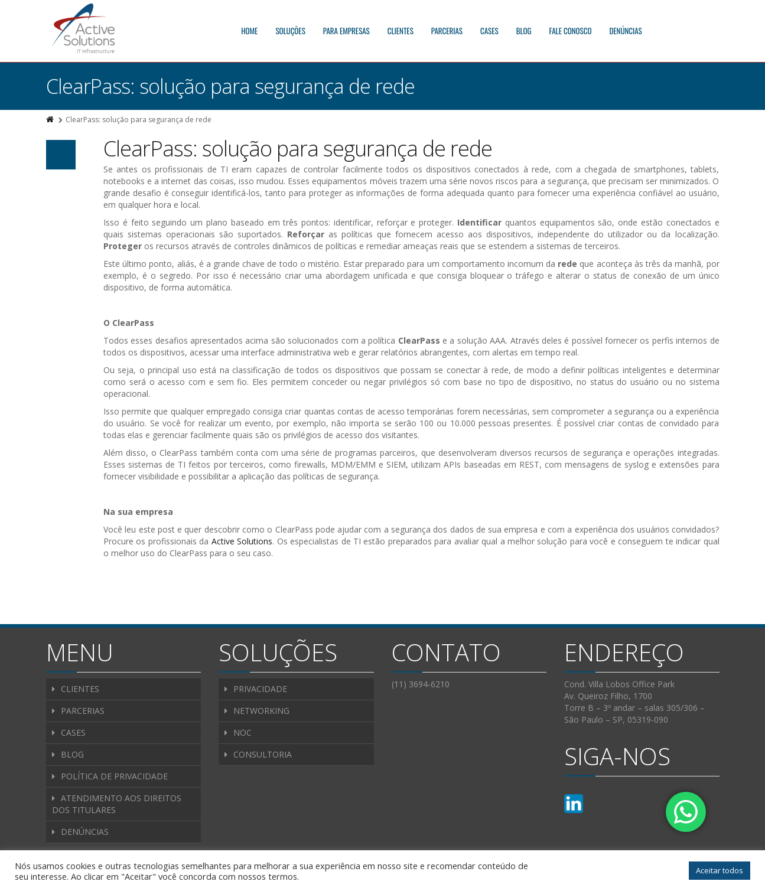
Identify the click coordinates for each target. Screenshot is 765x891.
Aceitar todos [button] (719, 870)
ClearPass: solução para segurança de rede (297, 148)
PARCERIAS (447, 31)
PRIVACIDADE (260, 688)
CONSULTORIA (262, 754)
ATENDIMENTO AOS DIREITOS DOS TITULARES (116, 803)
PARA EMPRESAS (346, 31)
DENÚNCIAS (625, 31)
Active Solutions (241, 541)
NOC (242, 732)
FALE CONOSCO (570, 31)
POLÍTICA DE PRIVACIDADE (114, 776)
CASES (489, 31)
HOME (249, 31)
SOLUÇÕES (290, 31)
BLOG (524, 31)
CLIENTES (401, 31)
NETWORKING (261, 710)
